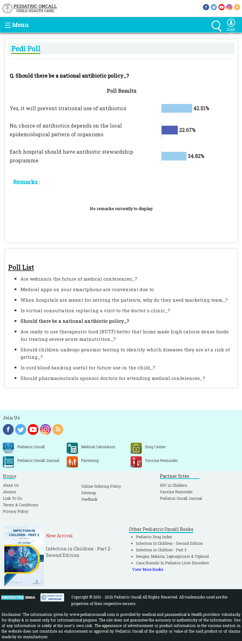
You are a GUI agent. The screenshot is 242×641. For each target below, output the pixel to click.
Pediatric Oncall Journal (181, 498)
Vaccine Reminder (176, 491)
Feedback (89, 499)
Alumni (9, 491)
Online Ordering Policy (101, 486)
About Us (11, 485)
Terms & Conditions (20, 504)
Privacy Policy (15, 511)
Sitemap (88, 492)
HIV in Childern (173, 485)
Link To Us (12, 498)
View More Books (148, 569)
